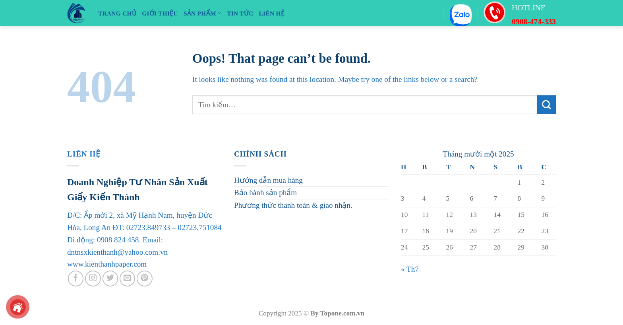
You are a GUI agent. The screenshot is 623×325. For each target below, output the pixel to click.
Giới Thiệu (160, 13)
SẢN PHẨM (202, 13)
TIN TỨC (240, 13)
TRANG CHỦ (117, 13)
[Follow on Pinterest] (145, 278)
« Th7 (410, 269)
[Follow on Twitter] (110, 278)
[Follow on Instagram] (93, 278)
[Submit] (546, 104)
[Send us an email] (127, 278)
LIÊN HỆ (272, 13)
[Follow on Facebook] (76, 278)
